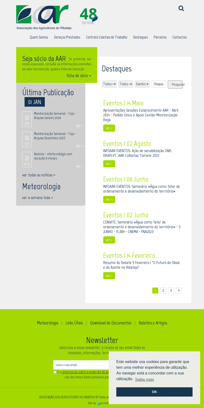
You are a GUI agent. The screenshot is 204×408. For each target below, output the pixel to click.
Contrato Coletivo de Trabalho (106, 37)
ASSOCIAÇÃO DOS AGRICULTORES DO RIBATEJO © (68, 397)
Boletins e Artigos (153, 323)
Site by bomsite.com (102, 403)
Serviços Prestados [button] (67, 37)
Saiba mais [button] (144, 380)
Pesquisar (177, 84)
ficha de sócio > (78, 75)
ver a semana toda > (37, 197)
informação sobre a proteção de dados (88, 372)
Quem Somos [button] (39, 37)
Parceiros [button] (160, 37)
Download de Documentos (110, 323)
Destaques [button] (140, 37)
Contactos (180, 37)
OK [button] (154, 392)
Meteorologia (47, 323)
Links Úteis (74, 323)
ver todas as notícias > (38, 175)
